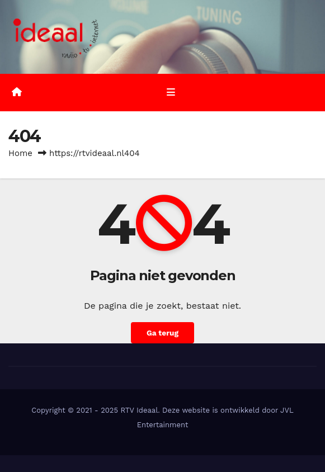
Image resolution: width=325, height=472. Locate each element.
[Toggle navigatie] (171, 92)
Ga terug (162, 332)
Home (20, 153)
